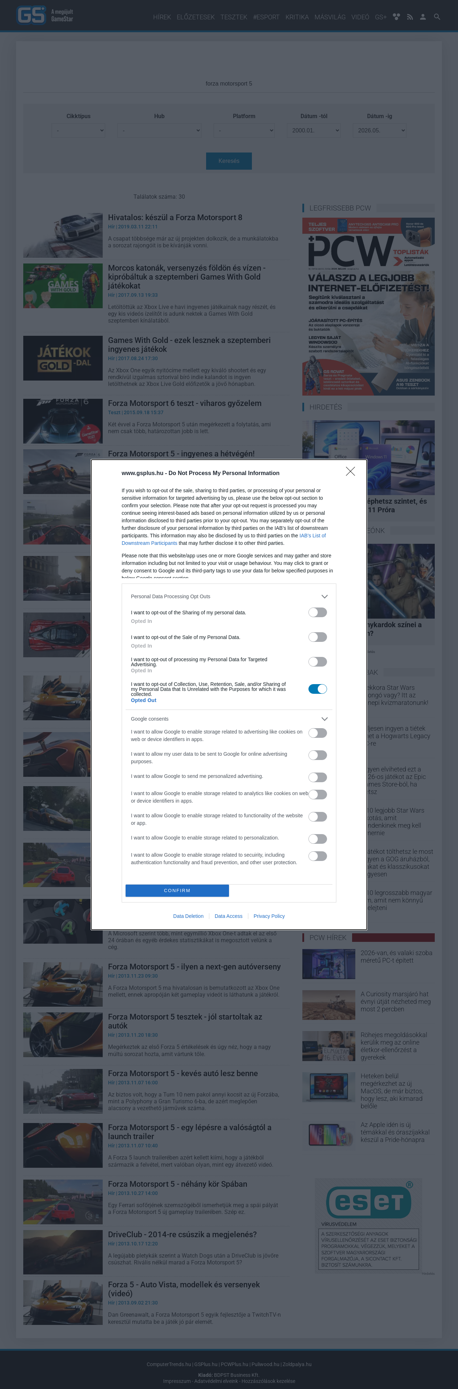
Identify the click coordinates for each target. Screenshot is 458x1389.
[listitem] (229, 596)
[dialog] (229, 695)
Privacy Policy (269, 916)
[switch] (317, 612)
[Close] (353, 473)
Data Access (229, 916)
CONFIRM (177, 890)
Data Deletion (188, 916)
